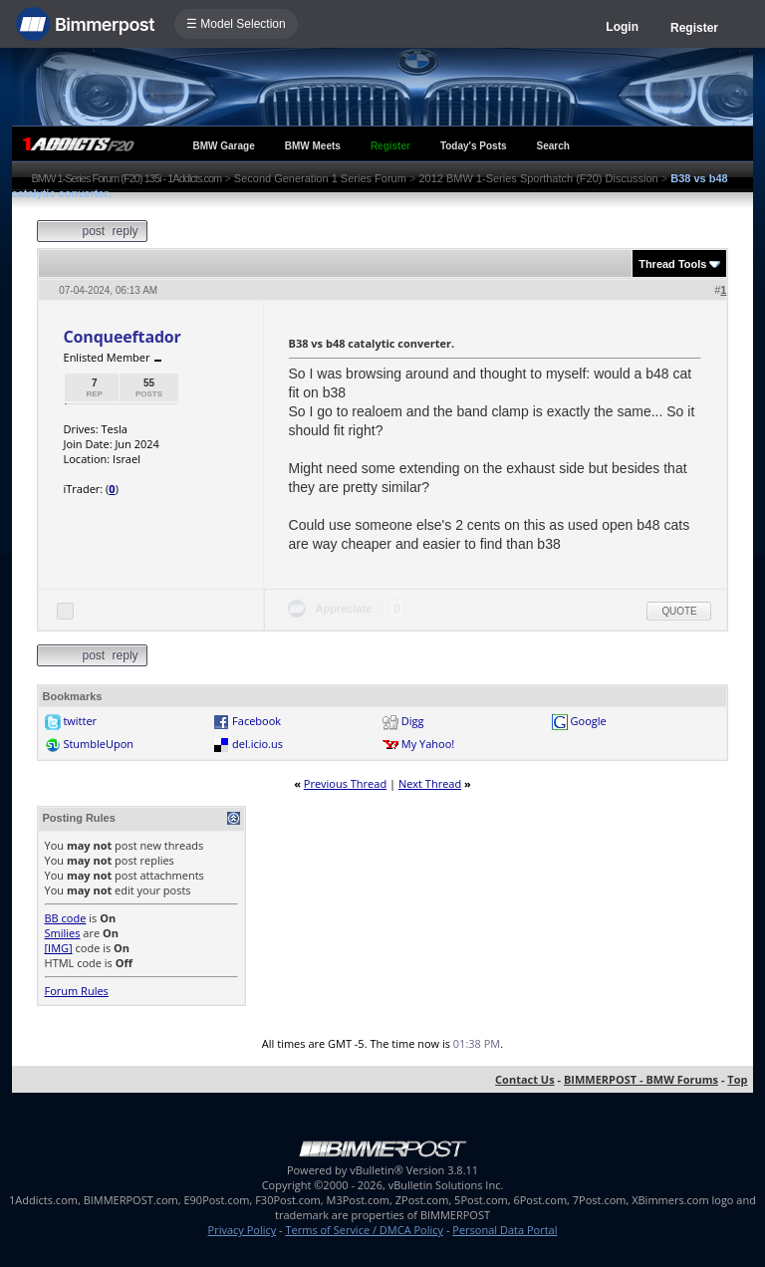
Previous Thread (345, 783)
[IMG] (59, 947)
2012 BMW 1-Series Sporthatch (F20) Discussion (537, 178)
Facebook (256, 720)
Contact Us (525, 1079)
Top (737, 1079)
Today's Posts (473, 145)
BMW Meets (313, 145)
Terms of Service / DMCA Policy (364, 1229)
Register (694, 28)
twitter (80, 720)
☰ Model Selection (236, 24)
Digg (412, 720)
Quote (678, 611)
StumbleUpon (98, 743)
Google (589, 720)
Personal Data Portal (504, 1229)
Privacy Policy (242, 1229)
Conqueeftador (122, 337)
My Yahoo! (427, 743)
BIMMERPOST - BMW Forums (641, 1079)
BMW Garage (224, 145)
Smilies (63, 932)
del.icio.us (257, 743)
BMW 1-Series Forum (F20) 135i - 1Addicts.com (127, 178)
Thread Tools (672, 264)
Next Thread (429, 783)
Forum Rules (77, 990)
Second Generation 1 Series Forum (320, 178)
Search (553, 145)
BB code (66, 917)
